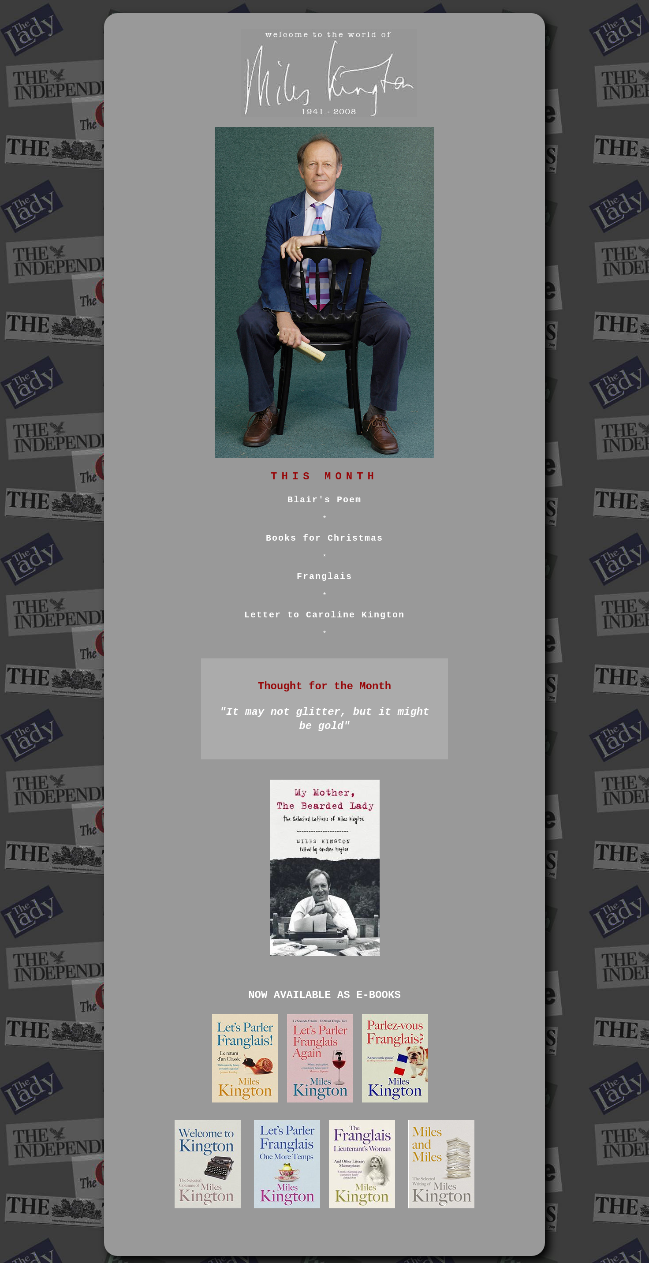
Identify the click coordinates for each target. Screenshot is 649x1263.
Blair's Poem (324, 500)
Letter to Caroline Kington (324, 615)
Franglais (324, 577)
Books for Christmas (324, 538)
